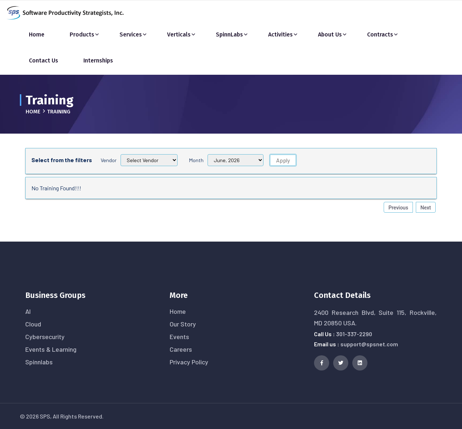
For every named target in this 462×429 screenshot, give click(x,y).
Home (36, 34)
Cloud (33, 324)
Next (425, 208)
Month (196, 160)
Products (82, 34)
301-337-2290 (354, 333)
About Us (330, 34)
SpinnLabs (229, 34)
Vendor (109, 160)
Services (130, 34)
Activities (280, 34)
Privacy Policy (189, 362)
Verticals (179, 34)
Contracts (380, 34)
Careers (181, 349)
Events (179, 337)
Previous (398, 208)
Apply (283, 160)
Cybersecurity (45, 337)
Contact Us (43, 60)
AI (28, 311)
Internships (98, 60)
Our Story (183, 324)
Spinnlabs (39, 362)
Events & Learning (51, 349)
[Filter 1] (235, 160)
